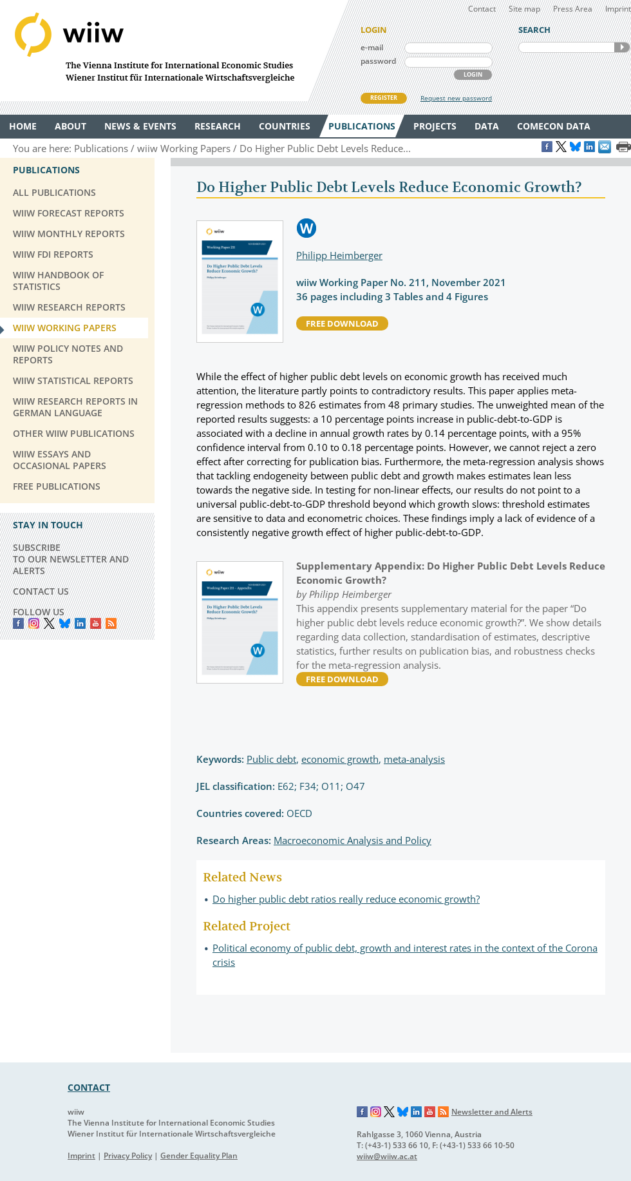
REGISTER (383, 97)
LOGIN (473, 74)
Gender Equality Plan (199, 1155)
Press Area (572, 8)
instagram (33, 623)
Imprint (618, 8)
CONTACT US (41, 591)
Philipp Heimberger (339, 255)
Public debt (271, 759)
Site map (524, 8)
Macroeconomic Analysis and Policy (352, 840)
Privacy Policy (128, 1155)
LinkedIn (80, 623)
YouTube (95, 623)
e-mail (372, 47)
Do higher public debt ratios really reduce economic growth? (346, 898)
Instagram (376, 1112)
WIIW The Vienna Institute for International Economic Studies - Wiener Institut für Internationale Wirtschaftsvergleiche (174, 50)
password (378, 60)
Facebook (18, 623)
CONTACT (89, 1087)
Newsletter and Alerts (491, 1111)
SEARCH (622, 47)
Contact (482, 8)
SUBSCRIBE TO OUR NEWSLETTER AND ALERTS (71, 559)
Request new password (456, 97)
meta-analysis (414, 759)
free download (342, 323)
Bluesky (64, 623)
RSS (111, 623)
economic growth (340, 759)
